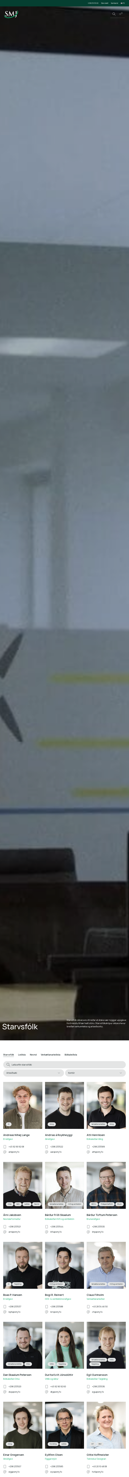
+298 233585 (54, 1466)
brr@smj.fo (53, 1311)
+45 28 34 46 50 (97, 1306)
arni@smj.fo (11, 1232)
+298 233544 (54, 1226)
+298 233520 (12, 1386)
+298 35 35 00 (93, 3)
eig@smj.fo (11, 1471)
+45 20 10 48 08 (97, 1466)
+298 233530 (96, 1226)
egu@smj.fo (95, 1391)
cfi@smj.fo (95, 1311)
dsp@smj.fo (11, 1391)
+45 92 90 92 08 (13, 1146)
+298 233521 (12, 1226)
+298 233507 (12, 1466)
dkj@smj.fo (53, 1391)
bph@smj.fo (11, 1311)
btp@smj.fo (95, 1232)
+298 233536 (96, 1386)
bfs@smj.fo (53, 1232)
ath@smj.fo (95, 1152)
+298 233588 (54, 1306)
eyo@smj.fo (53, 1471)
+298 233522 (54, 1146)
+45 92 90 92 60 (55, 1386)
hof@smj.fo (95, 1471)
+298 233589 (96, 1146)
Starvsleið (104, 3)
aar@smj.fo (53, 1152)
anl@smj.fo (11, 1152)
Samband (114, 3)
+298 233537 (12, 1306)
